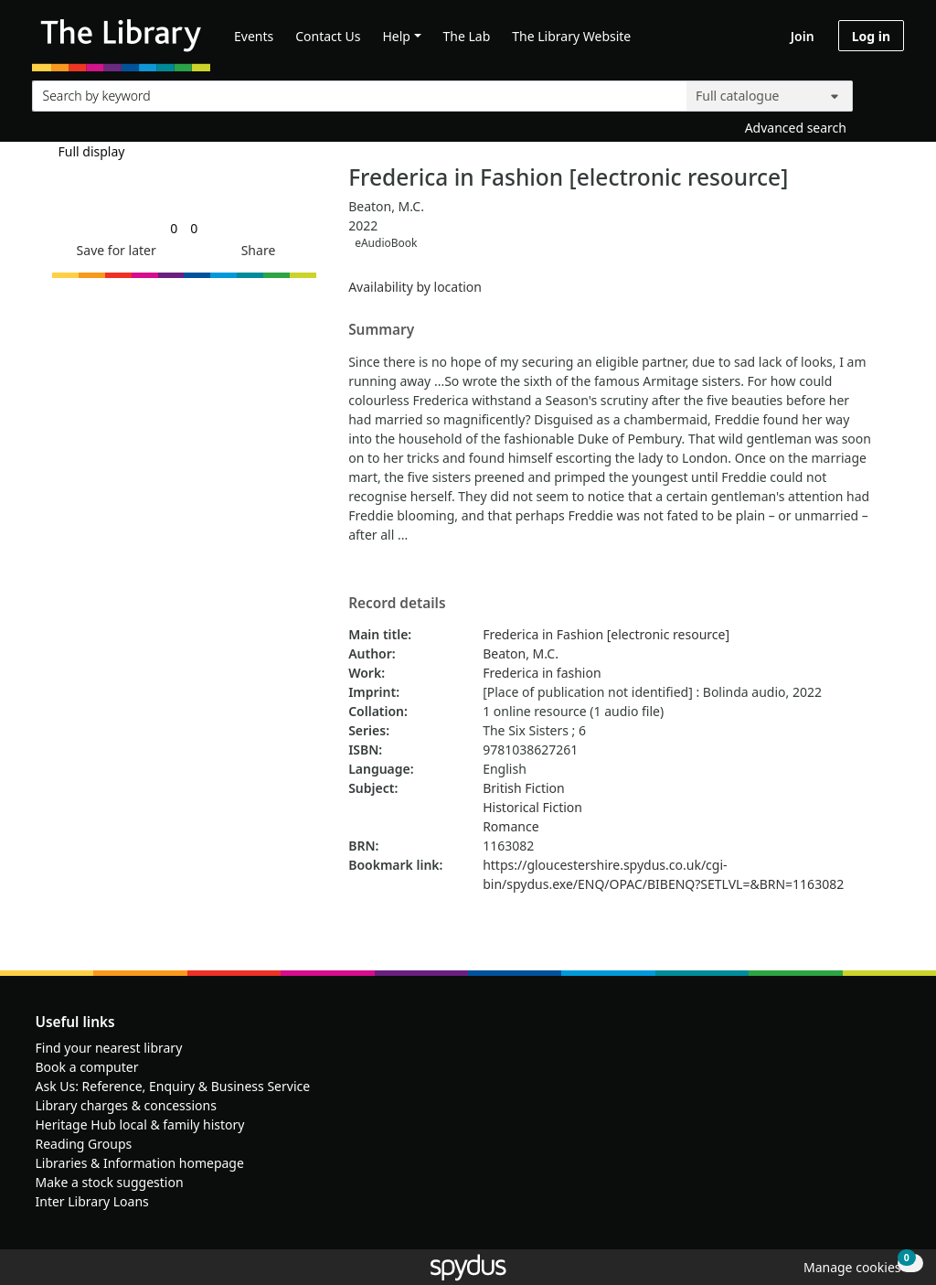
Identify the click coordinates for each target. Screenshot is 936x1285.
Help (396, 36)
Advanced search (795, 127)
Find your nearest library (109, 1047)
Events (253, 36)
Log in (871, 36)
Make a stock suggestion (110, 1182)
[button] (113, 250)
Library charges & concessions (126, 1105)
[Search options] (769, 96)
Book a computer (87, 1067)
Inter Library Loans (92, 1201)
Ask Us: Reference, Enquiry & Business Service (173, 1086)
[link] (173, 228)
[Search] (883, 92)
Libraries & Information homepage (140, 1163)
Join (802, 36)
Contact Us (327, 36)
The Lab (467, 36)
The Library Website (571, 36)
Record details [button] (396, 603)
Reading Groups (84, 1143)
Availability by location (415, 286)
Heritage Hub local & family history (140, 1124)
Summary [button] (381, 330)
